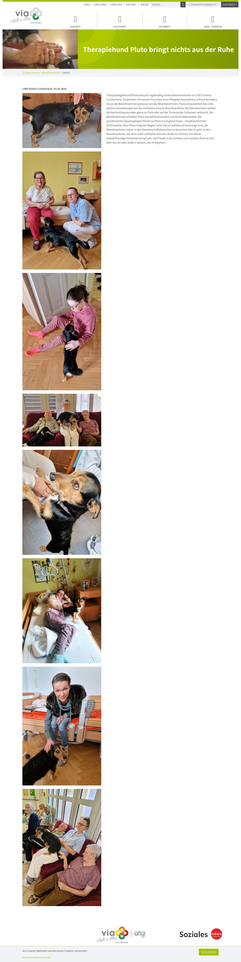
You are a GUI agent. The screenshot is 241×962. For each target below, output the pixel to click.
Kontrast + (230, 4)
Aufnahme (120, 21)
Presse (144, 4)
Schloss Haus (30, 73)
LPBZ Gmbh (100, 4)
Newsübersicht (50, 73)
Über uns (116, 4)
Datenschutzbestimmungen (36, 957)
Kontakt (131, 4)
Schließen (208, 952)
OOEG (87, 4)
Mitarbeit (164, 21)
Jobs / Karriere (213, 21)
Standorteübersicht (203, 4)
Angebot (75, 21)
